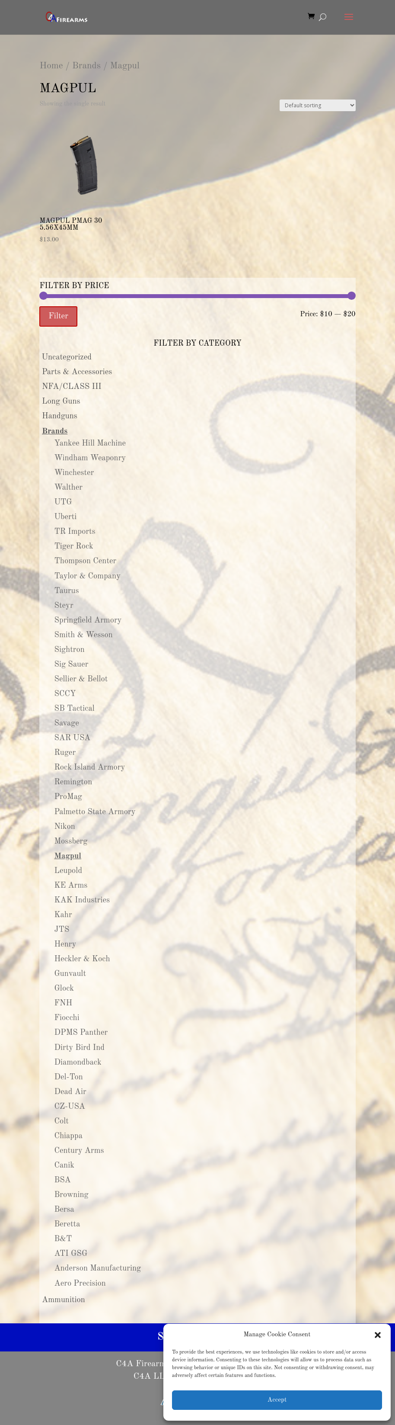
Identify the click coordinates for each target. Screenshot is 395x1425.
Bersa (64, 1209)
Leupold (68, 871)
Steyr (63, 606)
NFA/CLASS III (72, 387)
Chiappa (68, 1136)
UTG (63, 502)
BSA (62, 1180)
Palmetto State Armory (94, 812)
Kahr (63, 915)
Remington (73, 782)
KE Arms (70, 885)
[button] (377, 1335)
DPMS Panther (81, 1033)
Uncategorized (66, 357)
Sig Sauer (71, 664)
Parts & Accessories (77, 372)
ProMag (68, 797)
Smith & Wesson (83, 635)
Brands (86, 66)
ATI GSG (70, 1254)
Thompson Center (85, 561)
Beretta (67, 1224)
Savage (66, 723)
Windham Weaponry (90, 458)
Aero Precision (80, 1283)
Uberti (65, 517)
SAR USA (72, 738)
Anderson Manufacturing (97, 1268)
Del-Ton (68, 1077)
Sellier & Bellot (81, 679)
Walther (68, 487)
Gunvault (70, 974)
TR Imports (74, 532)
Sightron (69, 650)
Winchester (74, 473)
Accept (277, 1400)
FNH (63, 1003)
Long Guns (61, 401)
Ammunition (63, 1300)
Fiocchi (66, 1018)
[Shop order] (318, 105)
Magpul (67, 856)
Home (51, 66)
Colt (61, 1121)
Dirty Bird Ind (79, 1048)
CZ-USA (69, 1106)
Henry (65, 944)
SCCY (65, 694)
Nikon (64, 827)
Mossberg (70, 841)
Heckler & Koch (82, 959)
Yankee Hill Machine (90, 443)
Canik (64, 1165)
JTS (61, 930)
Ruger (65, 753)
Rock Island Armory (89, 767)
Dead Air (70, 1092)
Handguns (59, 416)
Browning (71, 1195)
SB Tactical (74, 708)
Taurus (66, 591)
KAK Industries (82, 900)
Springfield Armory (87, 620)
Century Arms (79, 1151)
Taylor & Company (87, 576)
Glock (64, 988)
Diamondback (77, 1062)
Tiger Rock (73, 546)
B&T (63, 1239)
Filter (58, 316)
